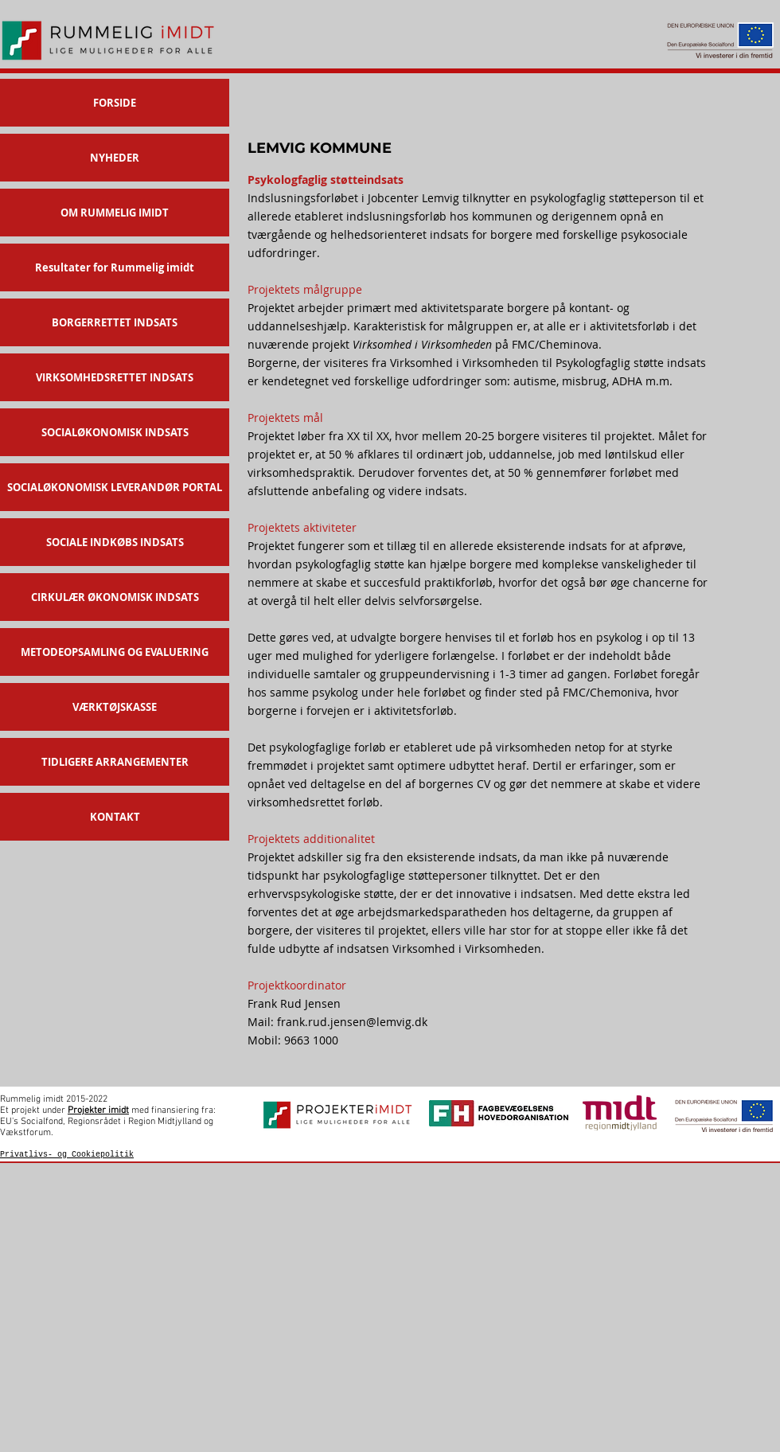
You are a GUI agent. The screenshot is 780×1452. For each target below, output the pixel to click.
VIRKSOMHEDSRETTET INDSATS (114, 377)
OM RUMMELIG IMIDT (114, 212)
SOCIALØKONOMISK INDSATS (115, 432)
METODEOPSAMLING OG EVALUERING (115, 652)
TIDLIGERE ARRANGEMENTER (115, 762)
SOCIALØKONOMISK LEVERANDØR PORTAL (114, 487)
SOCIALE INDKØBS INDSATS (115, 542)
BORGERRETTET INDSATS (114, 322)
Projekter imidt (98, 1110)
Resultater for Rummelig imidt (114, 267)
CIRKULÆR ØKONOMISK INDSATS (115, 597)
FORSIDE (114, 103)
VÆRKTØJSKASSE (114, 707)
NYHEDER (114, 157)
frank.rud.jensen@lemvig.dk (352, 1021)
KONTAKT (115, 817)
